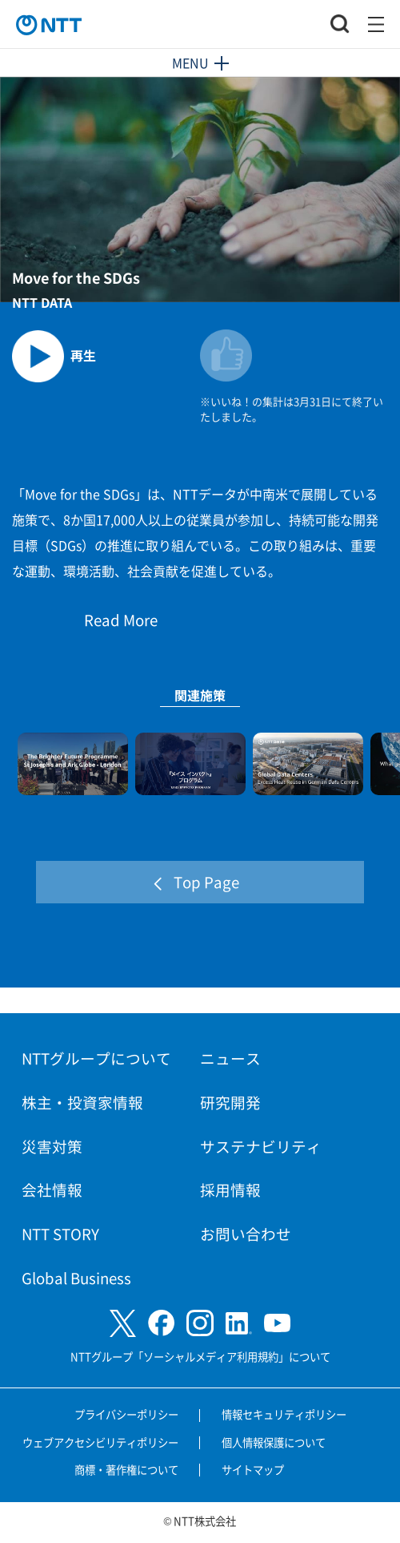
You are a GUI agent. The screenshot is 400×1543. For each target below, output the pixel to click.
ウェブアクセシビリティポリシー (100, 1442)
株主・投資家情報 (82, 1102)
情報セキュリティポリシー (284, 1414)
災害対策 (52, 1146)
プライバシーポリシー (126, 1414)
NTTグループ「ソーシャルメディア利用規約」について (200, 1356)
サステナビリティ (261, 1146)
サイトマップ (253, 1469)
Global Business (76, 1277)
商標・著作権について (126, 1469)
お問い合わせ (245, 1233)
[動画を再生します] (106, 349)
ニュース (230, 1057)
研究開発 (230, 1102)
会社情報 (52, 1189)
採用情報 (230, 1189)
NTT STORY (60, 1233)
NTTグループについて (96, 1057)
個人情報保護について (274, 1442)
